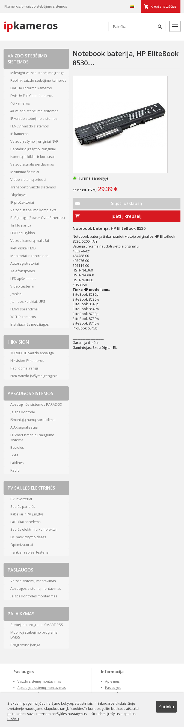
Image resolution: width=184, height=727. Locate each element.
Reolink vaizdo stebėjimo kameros (38, 80)
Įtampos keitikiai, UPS (27, 301)
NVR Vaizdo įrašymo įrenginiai (34, 375)
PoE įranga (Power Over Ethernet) (37, 217)
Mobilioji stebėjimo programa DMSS (34, 635)
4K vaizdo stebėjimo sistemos (34, 110)
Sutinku (166, 706)
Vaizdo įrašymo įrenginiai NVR (34, 141)
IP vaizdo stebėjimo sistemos (34, 118)
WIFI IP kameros (23, 316)
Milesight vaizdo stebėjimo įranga (37, 72)
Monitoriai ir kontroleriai (29, 255)
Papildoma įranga (24, 368)
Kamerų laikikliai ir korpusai (32, 156)
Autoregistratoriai (24, 263)
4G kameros (20, 103)
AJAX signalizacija (24, 427)
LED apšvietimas (23, 278)
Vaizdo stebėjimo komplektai (33, 209)
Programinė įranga (25, 644)
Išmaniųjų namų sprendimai (32, 419)
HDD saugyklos (22, 232)
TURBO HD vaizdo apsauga (32, 352)
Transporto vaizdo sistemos (33, 187)
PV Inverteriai (21, 498)
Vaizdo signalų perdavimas (32, 164)
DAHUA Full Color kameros (31, 95)
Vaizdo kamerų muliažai (29, 240)
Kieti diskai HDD (23, 248)
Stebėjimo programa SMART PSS (36, 624)
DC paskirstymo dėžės (28, 536)
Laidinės (17, 462)
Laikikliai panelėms (25, 521)
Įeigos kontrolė (22, 412)
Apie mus (112, 681)
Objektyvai (18, 194)
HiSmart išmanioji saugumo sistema (32, 437)
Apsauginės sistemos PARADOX (36, 404)
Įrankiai (16, 293)
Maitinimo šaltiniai (24, 171)
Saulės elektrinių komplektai (33, 529)
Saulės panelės (22, 506)
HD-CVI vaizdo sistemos (29, 126)
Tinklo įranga (20, 225)
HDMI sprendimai (24, 309)
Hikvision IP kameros (27, 360)
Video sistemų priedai (28, 179)
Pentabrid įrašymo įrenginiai (33, 148)
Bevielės (17, 447)
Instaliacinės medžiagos (29, 324)
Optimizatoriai (21, 544)
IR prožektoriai (22, 202)
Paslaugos (113, 687)
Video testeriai (22, 286)
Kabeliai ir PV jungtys (27, 514)
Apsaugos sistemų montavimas (35, 588)
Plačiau (13, 718)
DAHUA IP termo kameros (31, 87)
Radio (15, 470)
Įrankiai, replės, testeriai (29, 552)
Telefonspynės (22, 270)
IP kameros (19, 133)
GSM (14, 455)
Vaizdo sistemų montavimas (33, 580)
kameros (31, 25)
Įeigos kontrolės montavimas (33, 596)
